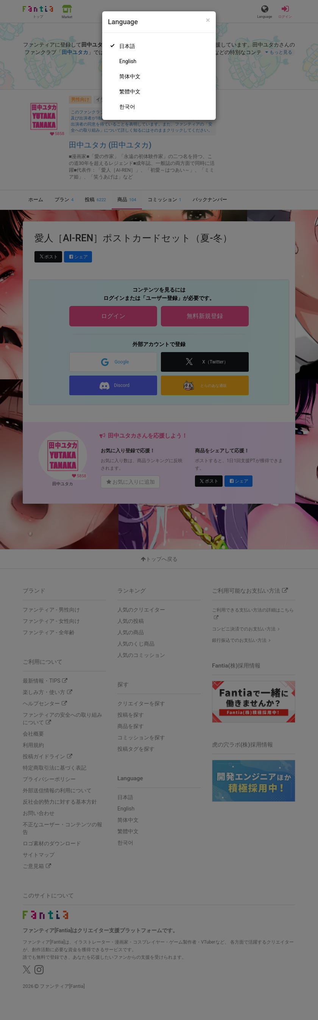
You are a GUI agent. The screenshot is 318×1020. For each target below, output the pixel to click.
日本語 (127, 46)
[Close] (208, 20)
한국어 (127, 107)
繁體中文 (129, 91)
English (127, 61)
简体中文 (129, 76)
